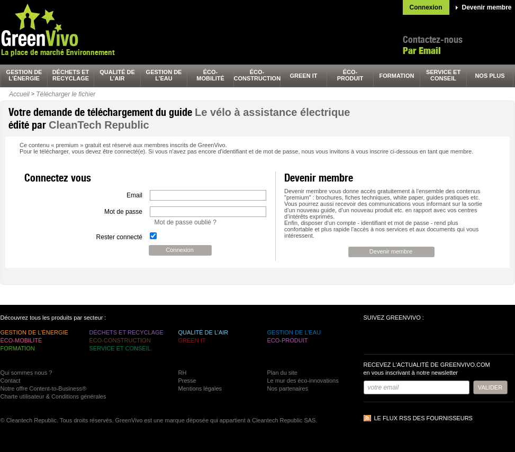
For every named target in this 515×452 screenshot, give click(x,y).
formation (397, 76)
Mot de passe (123, 211)
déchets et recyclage (70, 75)
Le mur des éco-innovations (303, 380)
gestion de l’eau (164, 75)
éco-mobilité (210, 75)
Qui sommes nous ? (26, 372)
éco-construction (257, 75)
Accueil (19, 94)
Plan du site (282, 372)
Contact (11, 380)
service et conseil (443, 75)
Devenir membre (487, 7)
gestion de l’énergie (24, 75)
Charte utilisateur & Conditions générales (53, 396)
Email (134, 195)
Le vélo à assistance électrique (272, 112)
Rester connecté (119, 237)
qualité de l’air (117, 75)
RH (182, 372)
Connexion (426, 7)
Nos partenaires (288, 388)
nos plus (489, 76)
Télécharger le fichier (65, 94)
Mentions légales (200, 388)
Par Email (422, 50)
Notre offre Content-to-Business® (44, 388)
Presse (187, 380)
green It (304, 76)
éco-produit (350, 75)
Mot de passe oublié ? (185, 222)
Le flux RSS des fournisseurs (423, 418)
